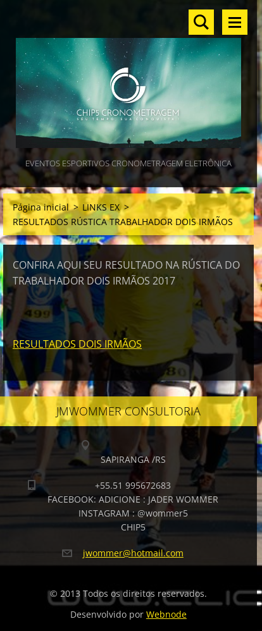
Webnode (166, 614)
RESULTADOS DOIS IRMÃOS (77, 344)
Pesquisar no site (201, 22)
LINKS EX (101, 207)
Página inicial (41, 207)
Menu (234, 22)
